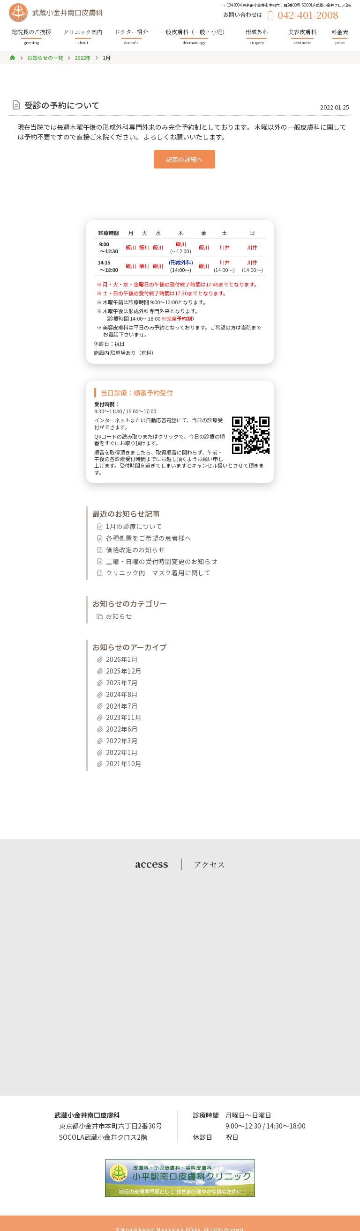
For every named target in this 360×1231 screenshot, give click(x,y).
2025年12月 (120, 664)
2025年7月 (119, 676)
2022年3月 (119, 730)
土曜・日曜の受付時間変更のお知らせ (153, 558)
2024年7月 (119, 697)
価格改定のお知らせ (130, 547)
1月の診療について (129, 525)
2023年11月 (120, 708)
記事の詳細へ (184, 158)
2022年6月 (119, 719)
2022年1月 (119, 741)
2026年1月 (119, 654)
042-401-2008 (317, 16)
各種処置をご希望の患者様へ (141, 536)
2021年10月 (120, 751)
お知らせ (116, 611)
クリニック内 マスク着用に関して (150, 568)
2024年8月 (119, 686)
